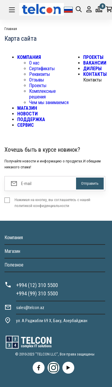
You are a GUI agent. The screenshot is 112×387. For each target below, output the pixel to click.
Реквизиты (39, 74)
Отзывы (36, 80)
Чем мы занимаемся (49, 102)
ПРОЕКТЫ (93, 57)
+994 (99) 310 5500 (37, 293)
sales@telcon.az (30, 307)
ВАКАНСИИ (94, 63)
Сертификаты (42, 68)
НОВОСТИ (27, 114)
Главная (10, 29)
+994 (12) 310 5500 (37, 285)
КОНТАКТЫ (95, 74)
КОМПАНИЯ (29, 57)
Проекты (37, 85)
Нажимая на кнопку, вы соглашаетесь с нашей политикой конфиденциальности (52, 203)
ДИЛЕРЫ (92, 68)
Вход (89, 9)
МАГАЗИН (27, 108)
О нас (34, 63)
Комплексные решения (42, 94)
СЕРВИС (25, 125)
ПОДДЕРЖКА (31, 119)
